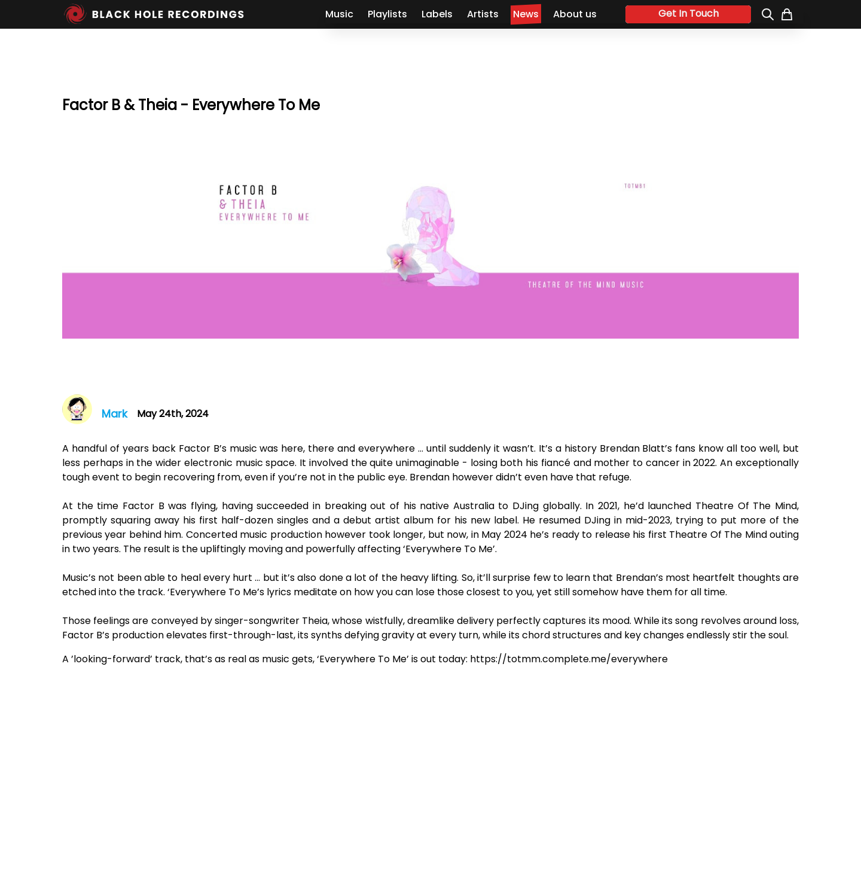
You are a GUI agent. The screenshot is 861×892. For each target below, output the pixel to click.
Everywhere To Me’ (450, 549)
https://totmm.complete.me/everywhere (569, 659)
